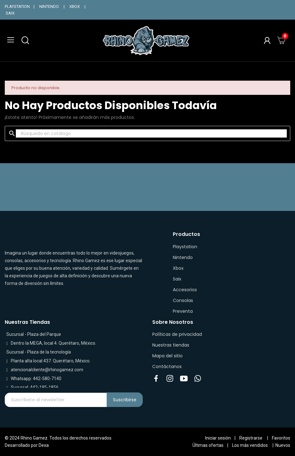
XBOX (74, 6)
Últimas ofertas (207, 445)
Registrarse (250, 438)
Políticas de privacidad (177, 334)
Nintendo (183, 257)
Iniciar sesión (218, 438)
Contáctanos (167, 366)
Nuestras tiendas (170, 345)
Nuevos (282, 445)
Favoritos (281, 438)
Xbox (178, 268)
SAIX (10, 13)
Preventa (183, 311)
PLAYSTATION (17, 6)
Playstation (185, 246)
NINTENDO (49, 6)
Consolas (183, 300)
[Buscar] (151, 133)
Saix (177, 279)
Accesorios (185, 290)
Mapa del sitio (167, 356)
